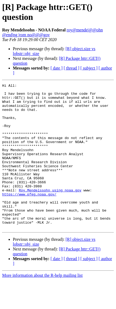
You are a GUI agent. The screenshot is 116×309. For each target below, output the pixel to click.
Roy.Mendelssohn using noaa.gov (50, 211)
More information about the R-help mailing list (42, 304)
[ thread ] (71, 68)
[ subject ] (89, 68)
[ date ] (57, 68)
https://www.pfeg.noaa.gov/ (29, 216)
